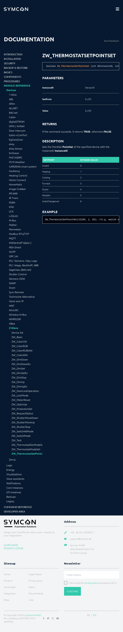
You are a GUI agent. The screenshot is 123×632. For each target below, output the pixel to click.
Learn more (11, 545)
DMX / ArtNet (17, 126)
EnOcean (14, 153)
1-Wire (13, 94)
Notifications (13, 483)
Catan (12, 117)
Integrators (10, 593)
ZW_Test (16, 440)
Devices (11, 90)
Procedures (12, 81)
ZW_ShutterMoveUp (23, 422)
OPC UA (13, 256)
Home (7, 574)
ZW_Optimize (19, 404)
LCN (11, 211)
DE (88, 615)
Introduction (13, 54)
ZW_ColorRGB (20, 345)
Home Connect (17, 179)
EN (94, 615)
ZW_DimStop (19, 377)
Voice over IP (16, 301)
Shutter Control (18, 274)
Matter (13, 224)
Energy (10, 469)
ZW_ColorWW (20, 354)
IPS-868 (13, 193)
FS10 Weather (17, 161)
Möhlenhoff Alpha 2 (20, 242)
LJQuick (13, 215)
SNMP (12, 283)
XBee (12, 323)
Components (12, 76)
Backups (11, 496)
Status (32, 587)
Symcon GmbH (33, 615)
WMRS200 (15, 319)
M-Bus (12, 220)
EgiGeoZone (16, 139)
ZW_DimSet (18, 368)
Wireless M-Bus (18, 314)
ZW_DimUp (18, 381)
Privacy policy (36, 580)
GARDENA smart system (23, 166)
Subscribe (72, 591)
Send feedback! (111, 40)
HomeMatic (15, 184)
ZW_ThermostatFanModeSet (27, 444)
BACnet (13, 112)
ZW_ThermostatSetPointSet (27, 453)
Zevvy (12, 459)
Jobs (31, 599)
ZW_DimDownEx (21, 363)
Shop (6, 599)
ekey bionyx (16, 148)
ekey (11, 144)
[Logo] (16, 9)
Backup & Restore (16, 67)
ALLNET (13, 108)
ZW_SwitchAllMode (22, 431)
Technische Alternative (22, 296)
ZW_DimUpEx (19, 386)
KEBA (12, 202)
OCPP (12, 251)
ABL (11, 99)
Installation (12, 58)
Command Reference (18, 506)
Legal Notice (35, 574)
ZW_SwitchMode (21, 435)
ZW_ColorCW (19, 341)
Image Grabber (17, 188)
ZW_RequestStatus (22, 413)
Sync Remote (16, 292)
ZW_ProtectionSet (22, 408)
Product (8, 580)
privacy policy (91, 582)
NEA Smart (15, 247)
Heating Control (18, 175)
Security (9, 63)
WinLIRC (14, 310)
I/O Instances (13, 492)
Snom (12, 287)
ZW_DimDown (20, 359)
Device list (17, 332)
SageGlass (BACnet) (20, 269)
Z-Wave (13, 328)
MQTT (12, 238)
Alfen (12, 103)
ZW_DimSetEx (20, 372)
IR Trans (13, 197)
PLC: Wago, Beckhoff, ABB (23, 265)
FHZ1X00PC (15, 157)
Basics (8, 72)
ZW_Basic (17, 337)
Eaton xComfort (18, 135)
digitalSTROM (17, 121)
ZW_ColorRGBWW (22, 350)
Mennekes (15, 229)
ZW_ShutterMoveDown (25, 417)
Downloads (10, 587)
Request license (13, 548)
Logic (9, 465)
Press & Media (36, 593)
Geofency (14, 170)
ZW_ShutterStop (21, 426)
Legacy (10, 501)
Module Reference (17, 85)
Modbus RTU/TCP (19, 233)
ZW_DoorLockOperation (25, 390)
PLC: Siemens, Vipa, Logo (23, 260)
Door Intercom (17, 130)
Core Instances (14, 487)
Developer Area (14, 511)
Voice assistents (15, 478)
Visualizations (14, 474)
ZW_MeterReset (21, 399)
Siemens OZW (17, 278)
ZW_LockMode (20, 395)
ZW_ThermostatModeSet (26, 449)
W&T (11, 305)
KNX (11, 206)
